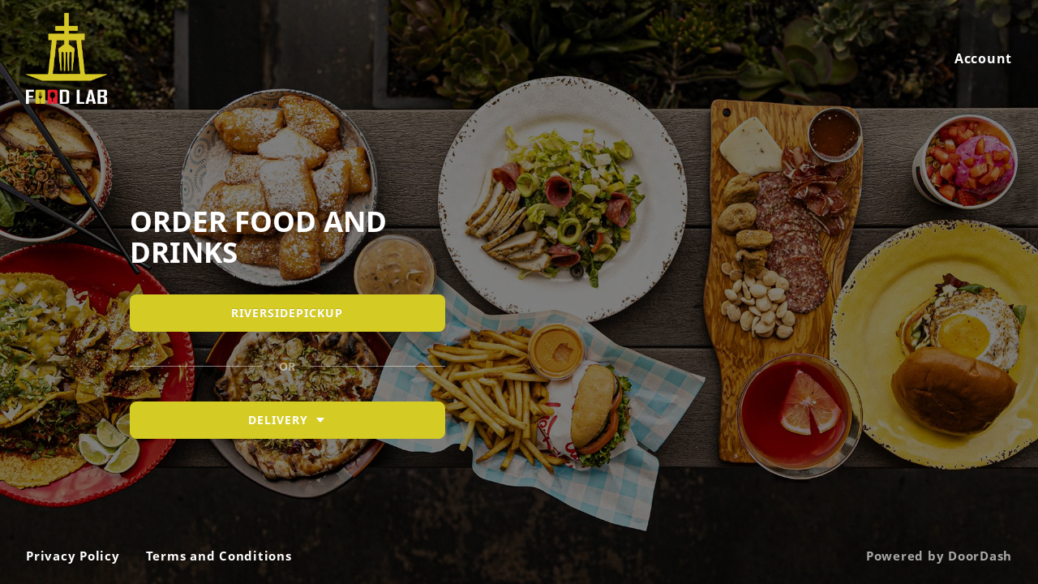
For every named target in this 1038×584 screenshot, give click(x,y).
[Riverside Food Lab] (519, 292)
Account (983, 58)
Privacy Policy (73, 556)
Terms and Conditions (219, 556)
